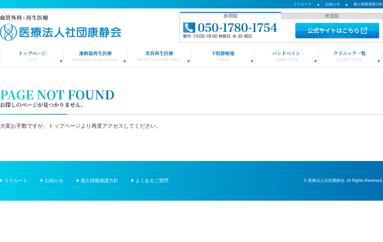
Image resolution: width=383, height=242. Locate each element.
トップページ (32, 56)
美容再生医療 (159, 56)
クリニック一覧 (349, 56)
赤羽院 (230, 15)
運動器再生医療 (95, 56)
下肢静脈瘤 (223, 56)
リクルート (302, 4)
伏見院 (332, 15)
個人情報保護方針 (368, 4)
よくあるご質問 (151, 180)
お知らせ (332, 4)
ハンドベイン (286, 56)
